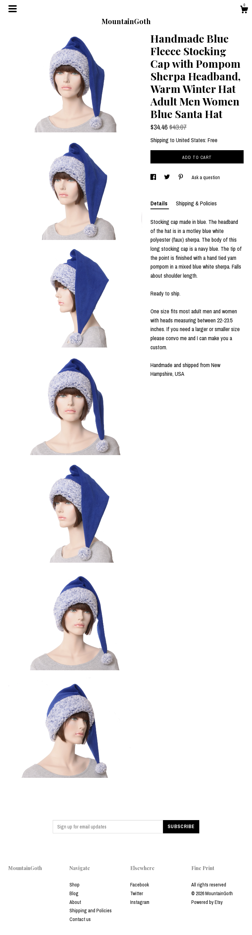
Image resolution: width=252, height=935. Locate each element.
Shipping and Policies (90, 910)
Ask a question (206, 177)
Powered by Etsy (207, 902)
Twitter (136, 893)
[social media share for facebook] (153, 177)
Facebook (139, 885)
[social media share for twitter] (167, 177)
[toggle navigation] (12, 8)
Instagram (139, 902)
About (75, 902)
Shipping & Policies (196, 203)
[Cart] (244, 10)
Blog (74, 893)
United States (190, 140)
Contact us (80, 919)
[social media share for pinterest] (181, 177)
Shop (74, 885)
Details (159, 203)
